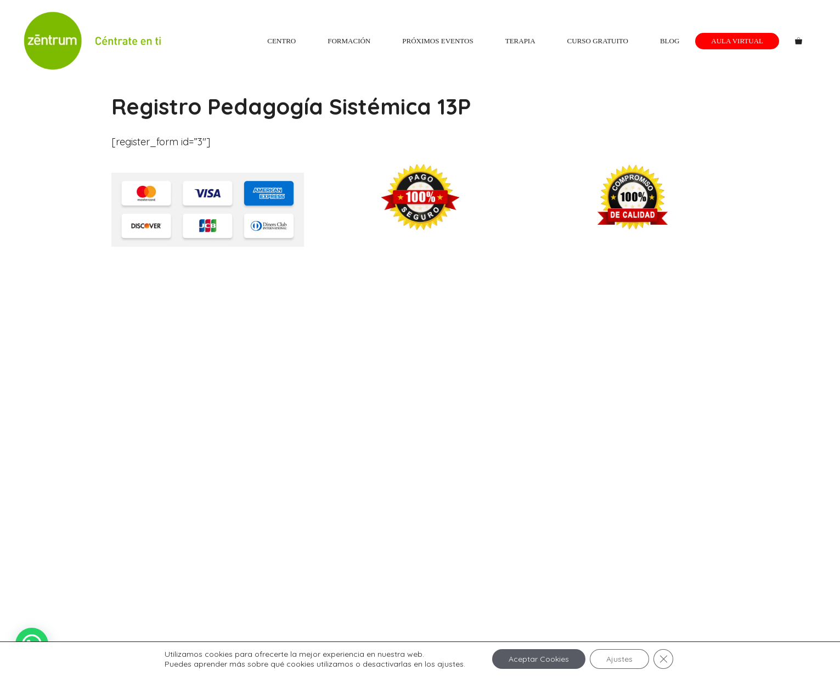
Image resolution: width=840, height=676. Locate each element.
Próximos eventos (437, 41)
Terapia (520, 41)
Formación (349, 41)
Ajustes (619, 659)
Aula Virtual (737, 41)
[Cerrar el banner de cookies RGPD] (663, 659)
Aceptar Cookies (539, 659)
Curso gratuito (597, 41)
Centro (281, 41)
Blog (669, 41)
